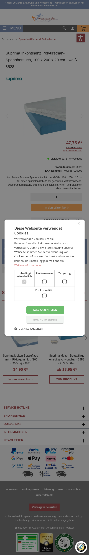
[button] (29, 328)
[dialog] (44, 277)
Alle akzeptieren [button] (45, 309)
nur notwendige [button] (45, 319)
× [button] (78, 223)
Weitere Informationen (28, 265)
